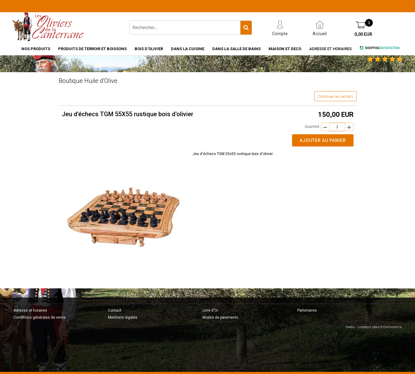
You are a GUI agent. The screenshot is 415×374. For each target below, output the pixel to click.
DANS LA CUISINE (187, 48)
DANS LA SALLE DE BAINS (236, 48)
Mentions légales (122, 317)
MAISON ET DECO (285, 48)
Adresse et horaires (330, 48)
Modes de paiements (220, 317)
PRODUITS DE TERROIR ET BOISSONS (92, 48)
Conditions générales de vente (39, 317)
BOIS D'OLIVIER (149, 48)
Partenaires (307, 310)
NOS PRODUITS (35, 48)
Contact (114, 310)
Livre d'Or (210, 310)
